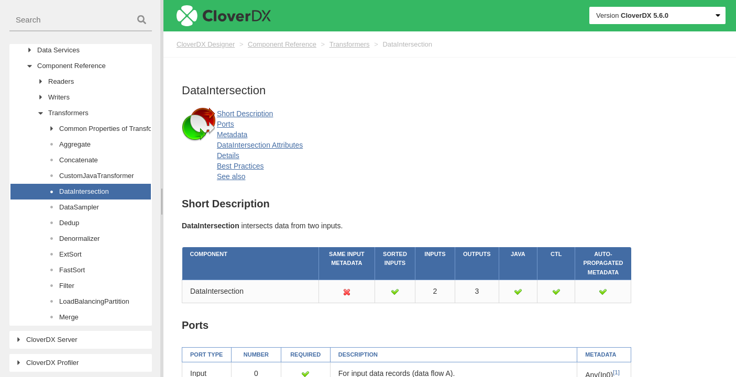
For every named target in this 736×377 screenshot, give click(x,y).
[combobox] (80, 20)
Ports (225, 124)
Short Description (245, 113)
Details (228, 155)
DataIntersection (407, 44)
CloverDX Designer (206, 44)
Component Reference (282, 44)
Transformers (349, 44)
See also (231, 176)
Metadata (232, 134)
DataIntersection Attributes (260, 145)
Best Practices (240, 166)
